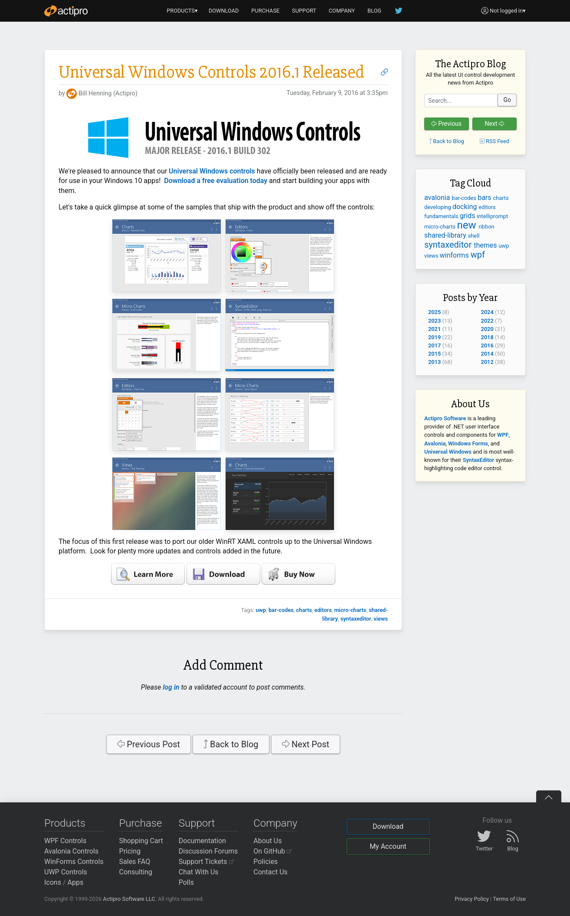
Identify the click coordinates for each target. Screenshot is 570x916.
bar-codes (281, 610)
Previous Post (148, 744)
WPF (502, 435)
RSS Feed (494, 141)
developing (438, 207)
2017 (434, 345)
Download (388, 826)
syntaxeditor (356, 618)
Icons (52, 882)
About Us (267, 841)
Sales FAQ (135, 861)
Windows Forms (468, 443)
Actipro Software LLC (129, 899)
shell (474, 235)
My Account (388, 846)
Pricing (130, 851)
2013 (434, 362)
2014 (487, 353)
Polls (186, 882)
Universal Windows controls (212, 171)
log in (171, 687)
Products (64, 823)
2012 (487, 362)
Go (507, 99)
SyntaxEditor (479, 460)
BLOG (374, 10)
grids (468, 216)
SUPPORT (304, 10)
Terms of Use (509, 899)
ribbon (486, 226)
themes (486, 245)
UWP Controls (65, 872)
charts (304, 610)
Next (494, 123)
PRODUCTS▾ (182, 10)
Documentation (202, 841)
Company (275, 823)
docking (465, 207)
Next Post (306, 744)
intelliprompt (492, 216)
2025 (434, 312)
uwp (261, 610)
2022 (487, 320)
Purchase (140, 823)
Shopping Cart (141, 841)
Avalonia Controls (71, 851)
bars (485, 197)
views (380, 618)
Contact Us (270, 872)
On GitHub (272, 851)
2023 (434, 320)
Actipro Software (445, 418)
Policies (265, 861)
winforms (455, 255)
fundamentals (442, 216)
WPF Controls (65, 841)
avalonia (438, 197)
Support (197, 823)
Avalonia (435, 443)
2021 (434, 329)
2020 (487, 329)
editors (323, 610)
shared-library (446, 235)
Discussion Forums (208, 851)
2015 (434, 353)
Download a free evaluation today (215, 181)
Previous (446, 123)
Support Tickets (206, 861)
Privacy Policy (472, 899)
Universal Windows (448, 451)
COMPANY (342, 10)
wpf (478, 254)
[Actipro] (66, 11)
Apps (76, 882)
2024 (487, 312)
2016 (487, 345)
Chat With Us (199, 872)
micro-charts (350, 610)
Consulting (135, 872)
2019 (434, 337)
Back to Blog (231, 744)
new (467, 225)
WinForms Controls (74, 861)
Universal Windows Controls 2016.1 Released (211, 72)
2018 (487, 337)
